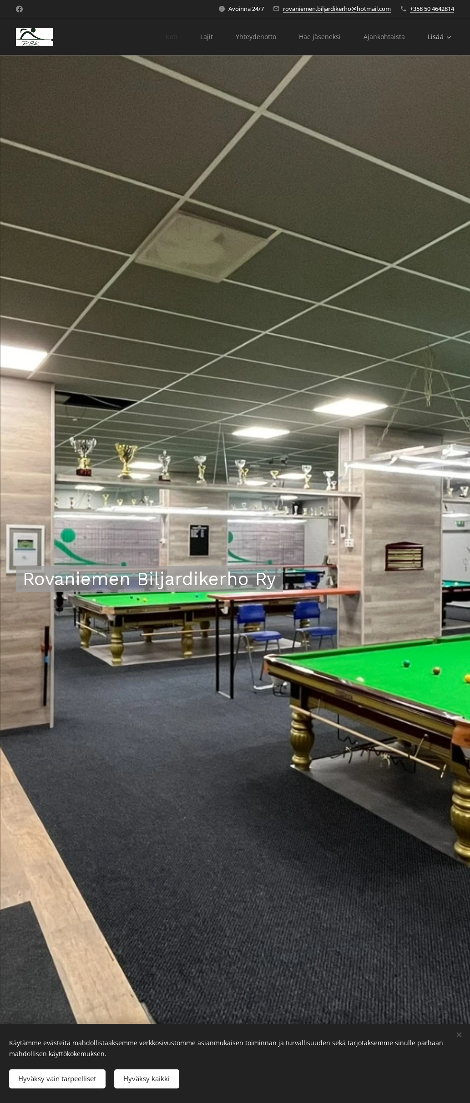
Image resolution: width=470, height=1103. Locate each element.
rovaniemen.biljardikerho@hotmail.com (337, 9)
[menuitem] (170, 36)
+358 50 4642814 (432, 9)
